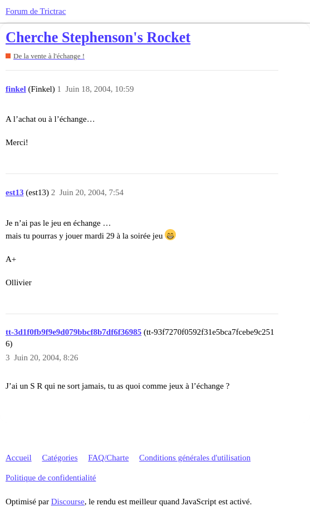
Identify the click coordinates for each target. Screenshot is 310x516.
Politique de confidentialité (51, 477)
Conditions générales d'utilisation (194, 457)
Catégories (59, 457)
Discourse (68, 501)
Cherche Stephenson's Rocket (98, 37)
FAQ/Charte (108, 457)
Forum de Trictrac (36, 11)
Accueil (19, 457)
